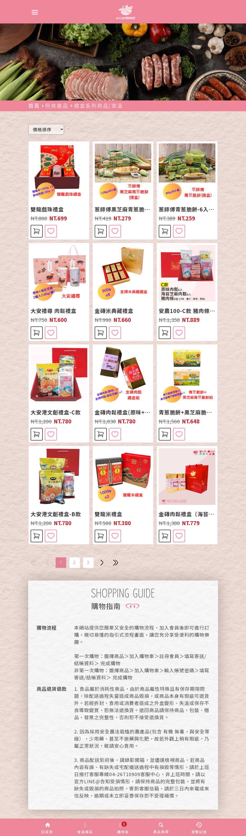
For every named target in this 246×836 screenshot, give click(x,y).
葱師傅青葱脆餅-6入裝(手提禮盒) (187, 209)
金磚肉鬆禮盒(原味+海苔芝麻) (123, 412)
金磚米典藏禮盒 (114, 311)
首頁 (34, 105)
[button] (47, 827)
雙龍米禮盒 (108, 514)
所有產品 (56, 105)
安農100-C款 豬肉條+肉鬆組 (187, 311)
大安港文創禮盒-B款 (56, 514)
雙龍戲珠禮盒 (47, 209)
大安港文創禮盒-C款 (56, 412)
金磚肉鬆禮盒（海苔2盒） (187, 514)
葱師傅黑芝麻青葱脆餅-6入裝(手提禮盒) (123, 209)
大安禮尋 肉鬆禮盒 (53, 311)
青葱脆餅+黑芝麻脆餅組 (187, 412)
